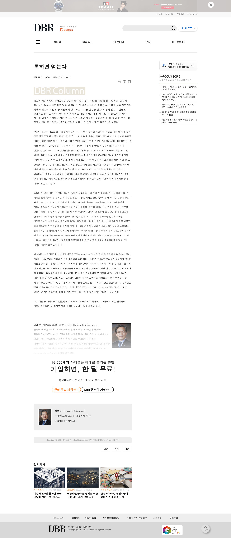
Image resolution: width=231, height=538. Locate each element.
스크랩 (129, 81)
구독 (148, 42)
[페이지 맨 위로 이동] (206, 529)
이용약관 (76, 517)
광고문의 (174, 517)
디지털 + (87, 42)
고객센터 (180, 14)
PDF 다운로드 (124, 81)
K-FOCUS (178, 42)
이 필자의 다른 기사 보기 (65, 421)
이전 (106, 449)
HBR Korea (192, 14)
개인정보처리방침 (111, 517)
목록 (116, 449)
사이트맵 (157, 517)
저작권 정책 (90, 517)
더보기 (119, 81)
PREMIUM (118, 42)
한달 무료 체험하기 (66, 390)
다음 (127, 449)
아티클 (57, 42)
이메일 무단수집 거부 (137, 517)
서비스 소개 (58, 517)
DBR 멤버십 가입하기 (98, 390)
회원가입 (169, 14)
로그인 (159, 14)
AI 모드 (188, 28)
